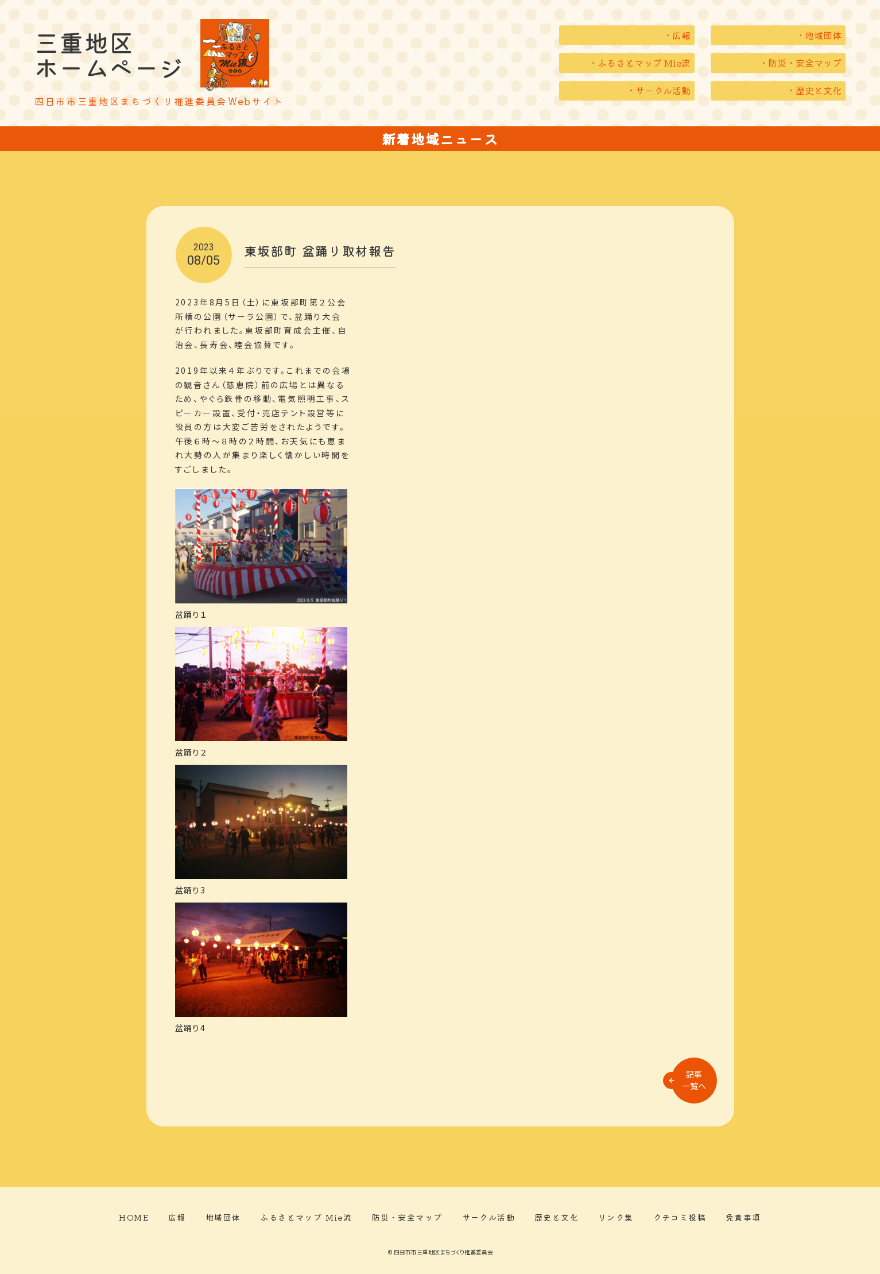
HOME (134, 1217)
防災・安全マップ (406, 1217)
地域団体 (223, 1217)
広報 (177, 1217)
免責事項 (743, 1217)
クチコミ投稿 (679, 1217)
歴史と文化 (556, 1217)
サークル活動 (488, 1217)
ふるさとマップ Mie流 (306, 1217)
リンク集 (616, 1217)
